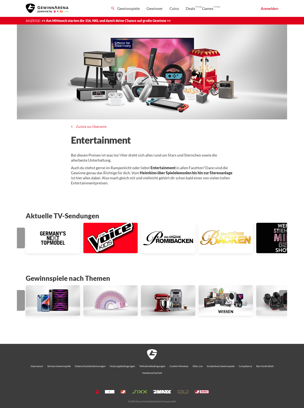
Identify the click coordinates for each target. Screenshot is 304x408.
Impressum (37, 366)
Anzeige (198, 6)
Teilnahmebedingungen (152, 366)
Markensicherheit (152, 372)
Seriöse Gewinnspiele (59, 366)
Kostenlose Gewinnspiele (221, 366)
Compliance (245, 366)
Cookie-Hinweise (179, 366)
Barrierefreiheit (265, 366)
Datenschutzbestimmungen (90, 366)
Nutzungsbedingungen (122, 366)
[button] (21, 238)
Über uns (198, 366)
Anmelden (269, 8)
